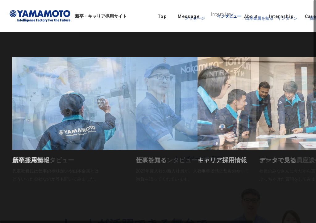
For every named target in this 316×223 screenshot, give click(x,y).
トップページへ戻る (197, 159)
